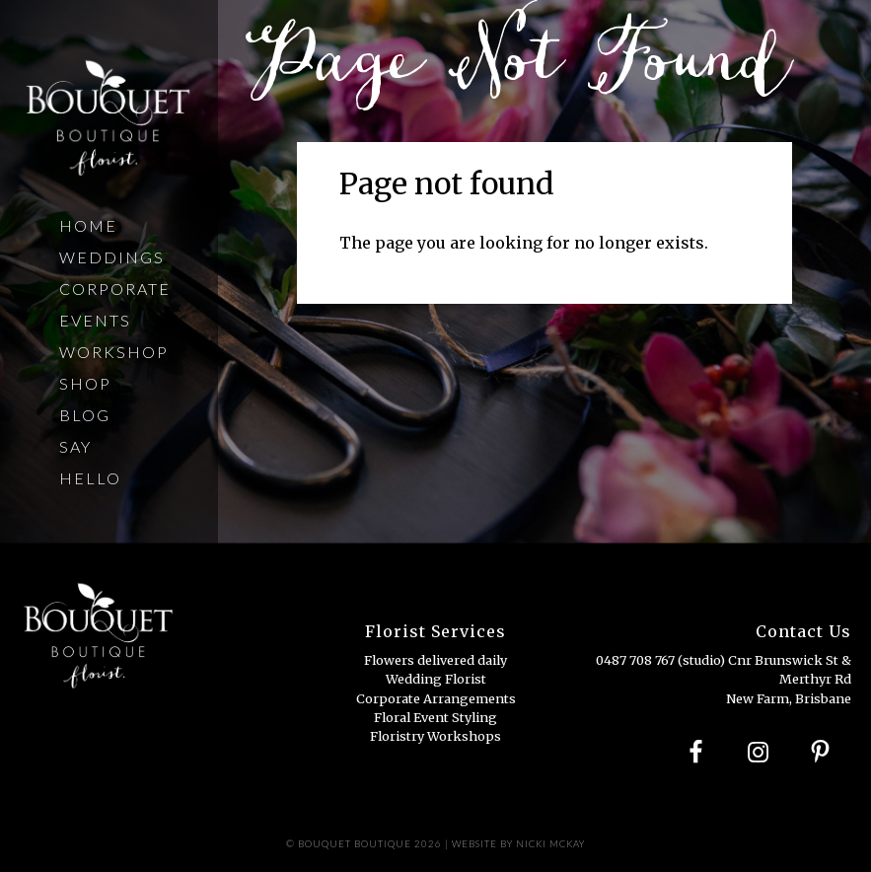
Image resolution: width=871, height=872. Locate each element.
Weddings (112, 257)
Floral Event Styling (435, 717)
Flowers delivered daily (435, 660)
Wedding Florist (436, 679)
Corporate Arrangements (436, 698)
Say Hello (90, 462)
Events (95, 320)
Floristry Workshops (435, 736)
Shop (85, 383)
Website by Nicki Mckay (518, 843)
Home (88, 225)
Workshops (119, 351)
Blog (84, 414)
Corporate (115, 288)
